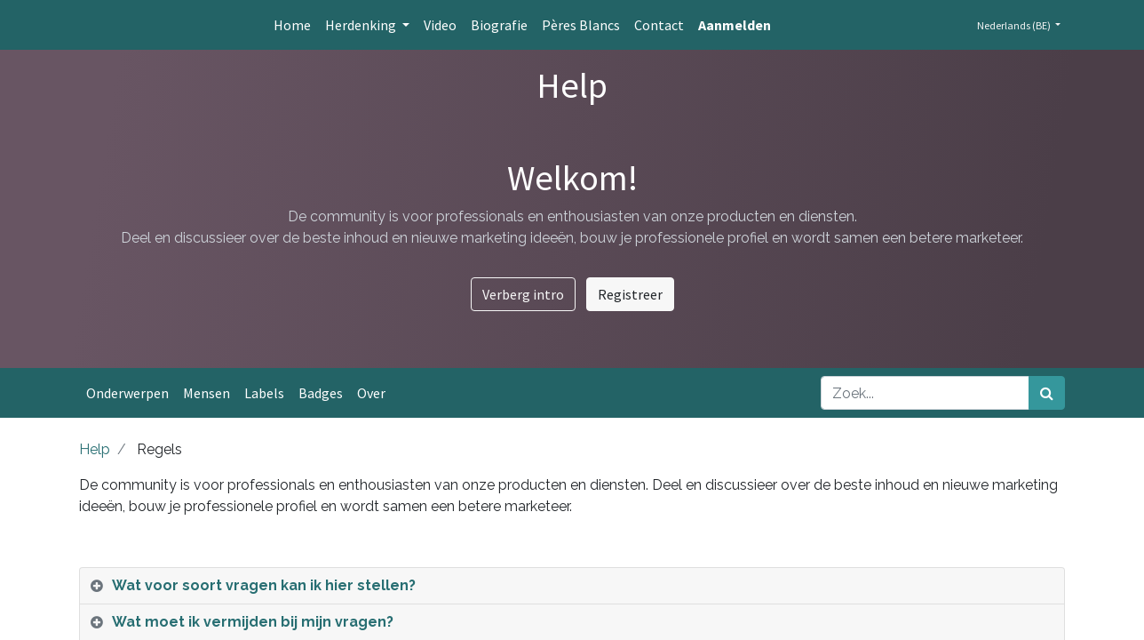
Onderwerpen (127, 393)
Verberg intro (523, 294)
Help (94, 449)
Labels (264, 393)
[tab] (572, 586)
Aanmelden (734, 25)
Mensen (206, 393)
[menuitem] (292, 25)
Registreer (630, 294)
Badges (320, 393)
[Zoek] (1047, 393)
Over (371, 393)
